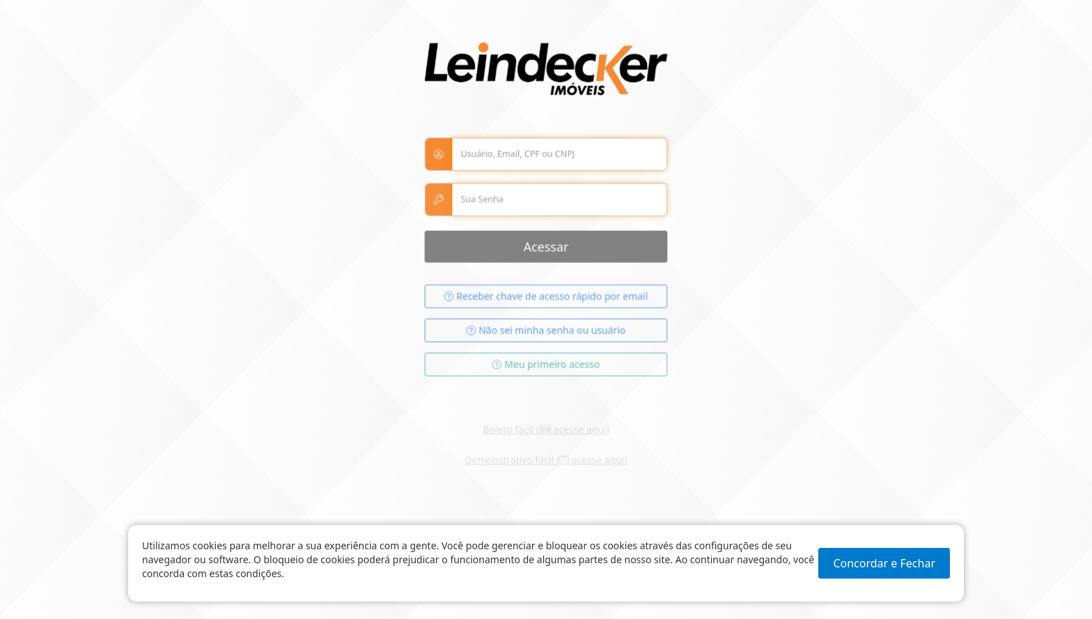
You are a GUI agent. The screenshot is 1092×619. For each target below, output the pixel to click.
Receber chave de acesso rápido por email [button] (546, 300)
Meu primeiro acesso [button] (546, 367)
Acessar (546, 251)
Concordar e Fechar (884, 563)
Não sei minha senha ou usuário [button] (546, 334)
